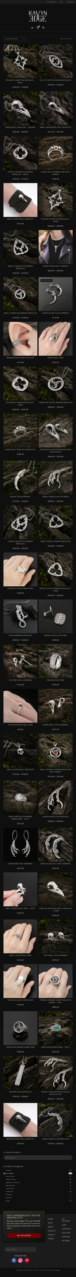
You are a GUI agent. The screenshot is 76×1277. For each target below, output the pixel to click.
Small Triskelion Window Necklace (20, 314)
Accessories (10, 1192)
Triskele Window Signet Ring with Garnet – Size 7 (56, 1005)
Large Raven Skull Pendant (56, 267)
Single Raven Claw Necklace (55, 1143)
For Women (10, 1177)
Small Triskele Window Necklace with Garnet (55, 773)
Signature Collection (13, 1186)
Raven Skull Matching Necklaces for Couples (55, 452)
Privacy (51, 1239)
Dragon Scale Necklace (20, 1096)
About (51, 1231)
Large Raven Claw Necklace (56, 819)
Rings (8, 1205)
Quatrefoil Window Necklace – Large (20, 405)
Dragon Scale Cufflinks (55, 637)
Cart (61, 2)
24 (68, 38)
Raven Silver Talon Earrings (55, 314)
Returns (66, 1245)
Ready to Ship (11, 1183)
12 (65, 38)
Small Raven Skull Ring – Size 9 (20, 911)
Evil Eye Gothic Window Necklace (55, 80)
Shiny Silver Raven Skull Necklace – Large (55, 913)
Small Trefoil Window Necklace (56, 543)
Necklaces (9, 1195)
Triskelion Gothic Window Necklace (56, 404)
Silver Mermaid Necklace (20, 637)
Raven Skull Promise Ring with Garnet (55, 173)
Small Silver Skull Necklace (20, 772)
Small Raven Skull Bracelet (20, 219)
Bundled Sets (10, 1189)
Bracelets (9, 1199)
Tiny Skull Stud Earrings (55, 959)
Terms (51, 1243)
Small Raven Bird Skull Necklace (55, 127)
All (71, 38)
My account (51, 2)
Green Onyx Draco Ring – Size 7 (55, 1051)
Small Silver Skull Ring (20, 959)
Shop (50, 1227)
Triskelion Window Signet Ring (20, 1051)
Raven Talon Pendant (20, 498)
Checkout (70, 2)
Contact (52, 1235)
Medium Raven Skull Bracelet (20, 1143)
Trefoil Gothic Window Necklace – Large (55, 591)
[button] (32, 27)
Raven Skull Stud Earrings (55, 727)
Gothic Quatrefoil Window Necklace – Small (20, 173)
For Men (8, 1174)
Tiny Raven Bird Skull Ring (20, 727)
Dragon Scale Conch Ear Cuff (20, 359)
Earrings (9, 1201)
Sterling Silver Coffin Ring (20, 1004)
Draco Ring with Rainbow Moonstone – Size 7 (20, 820)
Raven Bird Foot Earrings (20, 867)
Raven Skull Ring (56, 359)
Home (50, 1223)
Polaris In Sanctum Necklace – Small (20, 81)
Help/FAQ (66, 1237)
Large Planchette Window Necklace (20, 544)
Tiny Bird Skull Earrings (20, 682)
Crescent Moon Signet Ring (20, 590)
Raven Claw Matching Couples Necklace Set (55, 1097)
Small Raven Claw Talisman (56, 498)
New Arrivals (10, 1180)
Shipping (66, 1241)
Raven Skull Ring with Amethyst (20, 451)
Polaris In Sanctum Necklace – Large (55, 221)
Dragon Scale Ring (55, 682)
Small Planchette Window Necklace (20, 268)
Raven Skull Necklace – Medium (20, 127)
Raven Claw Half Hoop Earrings (56, 867)
